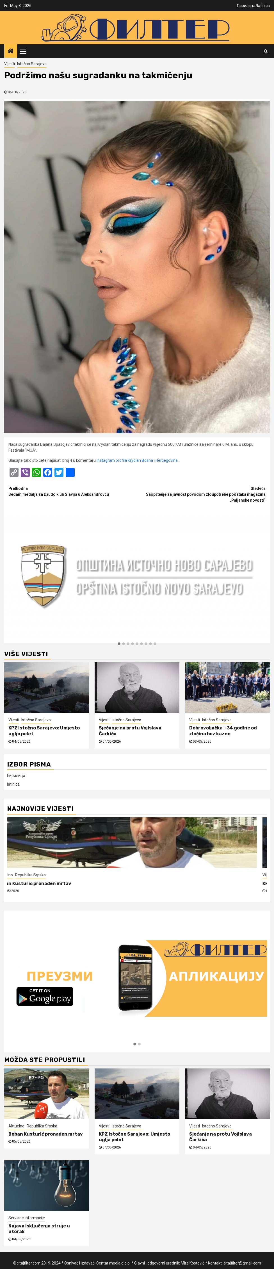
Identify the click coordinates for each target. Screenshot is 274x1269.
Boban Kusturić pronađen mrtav (44, 883)
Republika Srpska (40, 875)
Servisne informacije (26, 1218)
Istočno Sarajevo (32, 64)
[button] (119, 644)
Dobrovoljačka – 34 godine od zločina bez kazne (223, 730)
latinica (263, 5)
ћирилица (246, 5)
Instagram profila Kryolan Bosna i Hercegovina (137, 460)
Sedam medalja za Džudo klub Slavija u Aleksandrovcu (72, 491)
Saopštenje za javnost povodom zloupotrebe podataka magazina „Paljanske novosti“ (201, 494)
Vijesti (9, 64)
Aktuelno (15, 875)
